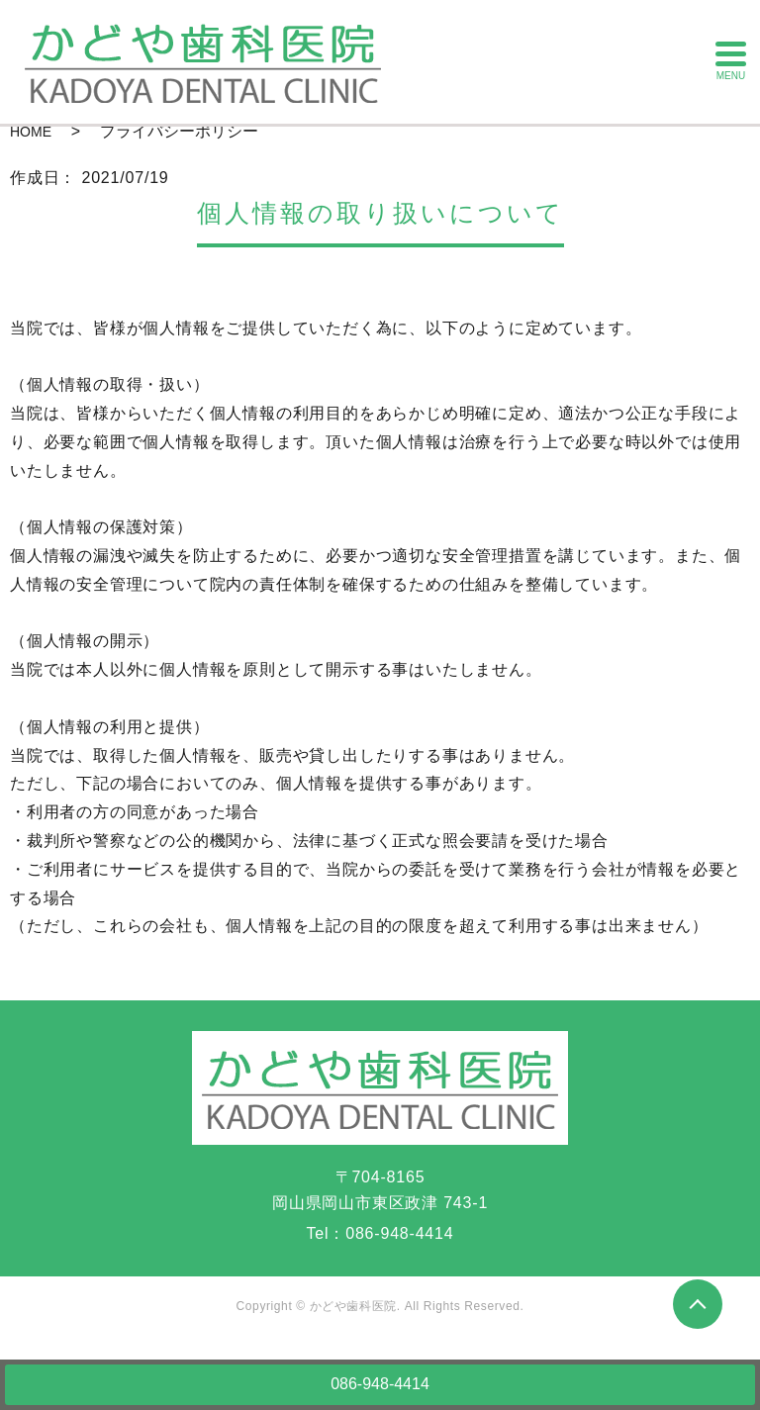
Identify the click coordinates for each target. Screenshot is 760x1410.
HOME (30, 132)
